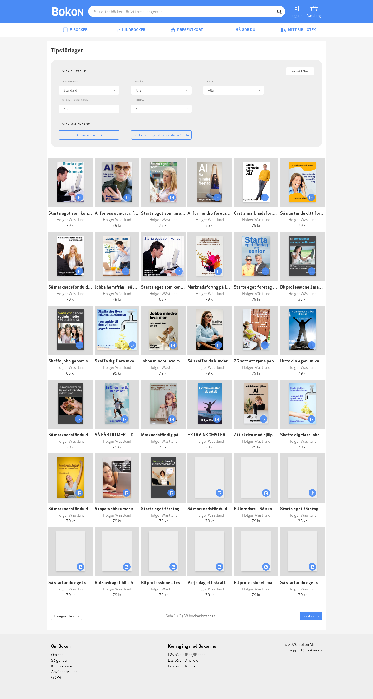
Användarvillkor (64, 671)
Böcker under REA (89, 134)
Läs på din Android (183, 660)
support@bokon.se (303, 649)
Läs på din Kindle (182, 665)
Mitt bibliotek (298, 29)
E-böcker (75, 29)
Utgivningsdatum (75, 100)
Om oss (57, 654)
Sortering (70, 81)
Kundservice (61, 665)
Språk (139, 81)
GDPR (56, 677)
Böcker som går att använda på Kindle (161, 134)
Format (140, 100)
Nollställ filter (300, 71)
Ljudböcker (130, 29)
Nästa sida (311, 615)
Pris (210, 81)
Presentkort (186, 29)
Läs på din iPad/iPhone (187, 654)
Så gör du (242, 29)
